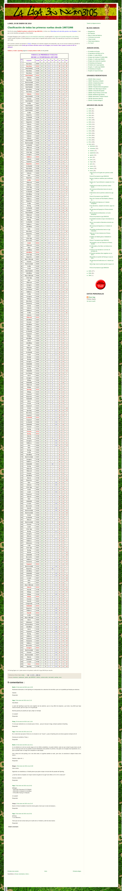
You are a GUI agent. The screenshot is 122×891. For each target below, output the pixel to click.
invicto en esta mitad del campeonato (34, 36)
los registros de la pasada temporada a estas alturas (65, 36)
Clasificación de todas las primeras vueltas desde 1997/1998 (40, 27)
